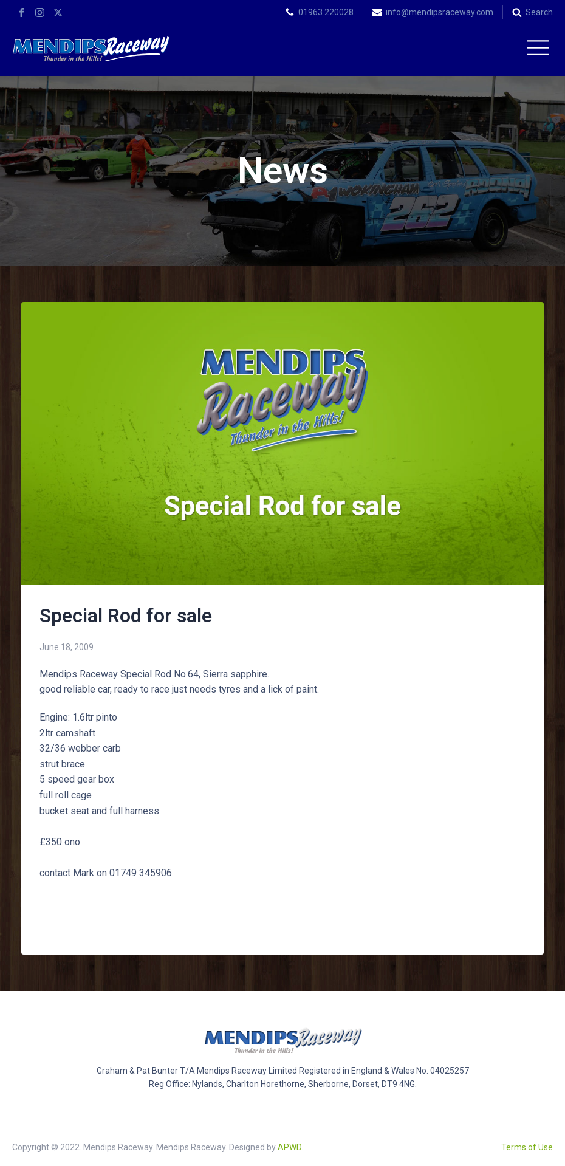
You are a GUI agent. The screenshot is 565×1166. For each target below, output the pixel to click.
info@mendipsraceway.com (439, 12)
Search (539, 12)
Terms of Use (527, 1147)
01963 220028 (326, 12)
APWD (289, 1147)
